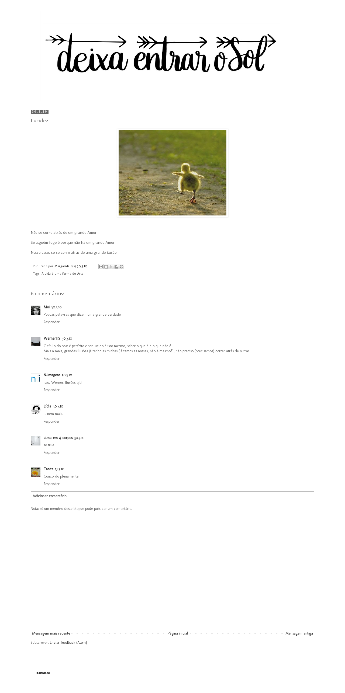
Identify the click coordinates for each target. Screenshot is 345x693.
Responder (52, 322)
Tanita (48, 469)
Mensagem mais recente (51, 633)
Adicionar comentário (49, 496)
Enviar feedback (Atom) (68, 642)
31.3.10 (59, 469)
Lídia (47, 406)
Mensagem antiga (299, 633)
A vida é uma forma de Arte (63, 273)
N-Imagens (52, 375)
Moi (47, 307)
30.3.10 (56, 307)
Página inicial (178, 633)
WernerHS (52, 338)
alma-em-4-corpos (58, 438)
